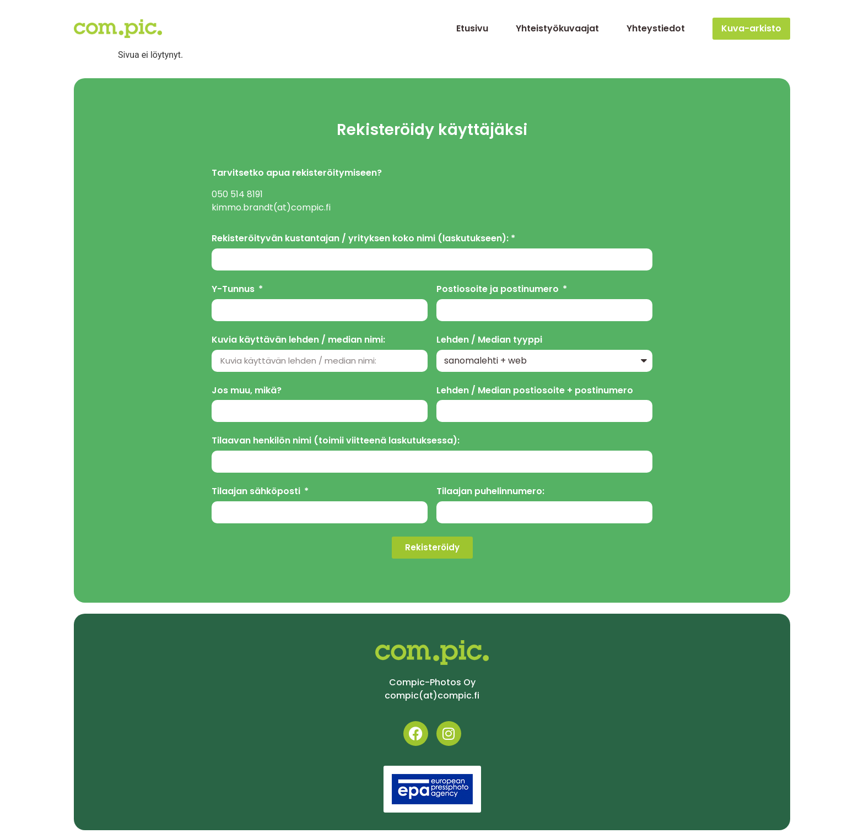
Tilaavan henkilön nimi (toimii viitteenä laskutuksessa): (336, 441)
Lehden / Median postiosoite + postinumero (534, 391)
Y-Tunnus (234, 289)
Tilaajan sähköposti (257, 491)
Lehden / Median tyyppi (489, 340)
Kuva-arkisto (751, 28)
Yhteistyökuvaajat (557, 28)
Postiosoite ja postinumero (498, 289)
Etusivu (472, 28)
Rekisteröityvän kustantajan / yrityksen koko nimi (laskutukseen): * (363, 239)
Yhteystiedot (656, 28)
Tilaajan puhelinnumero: (490, 491)
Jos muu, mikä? (247, 391)
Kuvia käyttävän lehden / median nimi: (298, 340)
